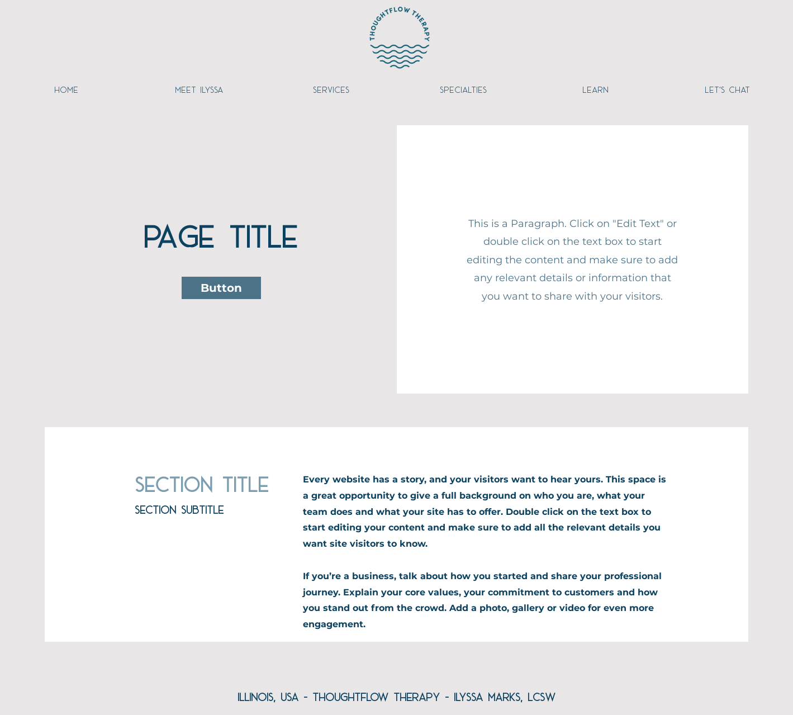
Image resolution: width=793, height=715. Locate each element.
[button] (221, 288)
